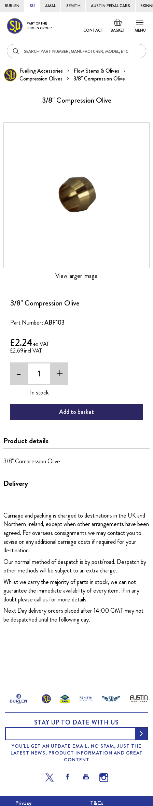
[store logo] (29, 26)
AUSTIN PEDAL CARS (110, 6)
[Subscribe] (141, 733)
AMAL (50, 6)
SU (32, 6)
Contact (93, 30)
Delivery (15, 483)
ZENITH (73, 6)
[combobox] (76, 51)
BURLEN (12, 6)
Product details (25, 441)
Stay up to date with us (76, 722)
